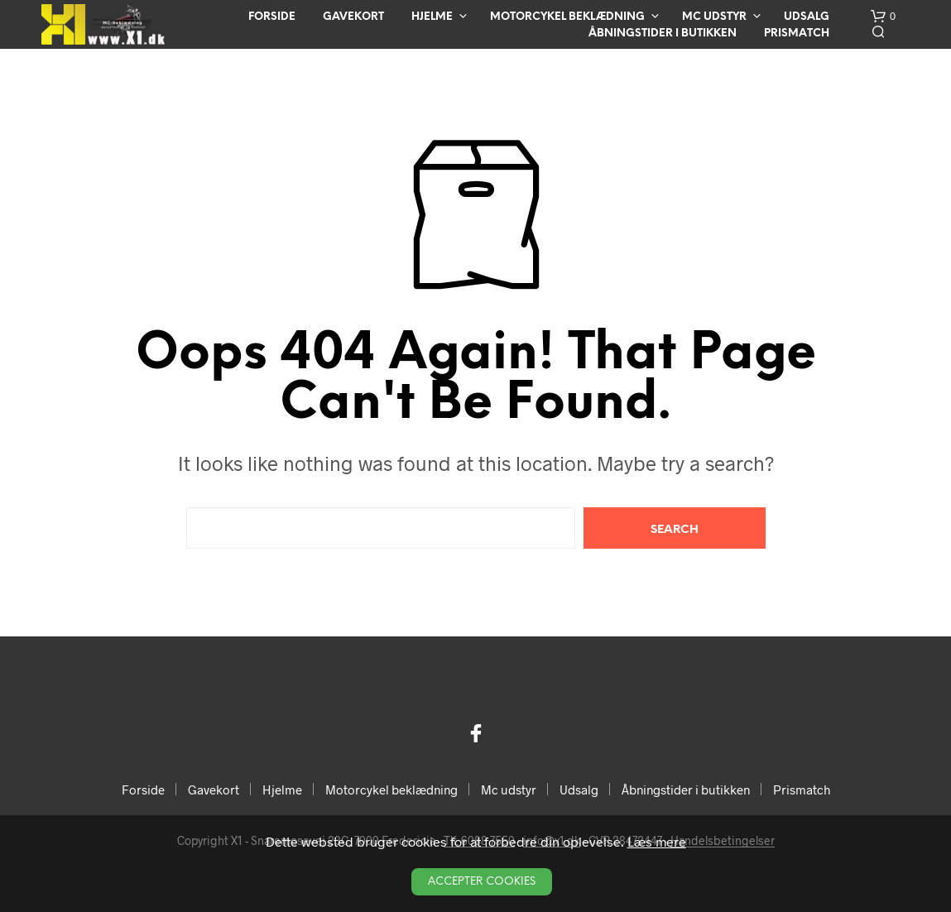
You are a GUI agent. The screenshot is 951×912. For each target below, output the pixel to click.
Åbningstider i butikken (662, 33)
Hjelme (432, 17)
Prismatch (796, 33)
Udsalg (806, 17)
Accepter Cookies (482, 881)
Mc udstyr (714, 17)
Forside (271, 17)
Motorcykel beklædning (567, 17)
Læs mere (656, 841)
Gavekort (353, 17)
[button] (883, 16)
